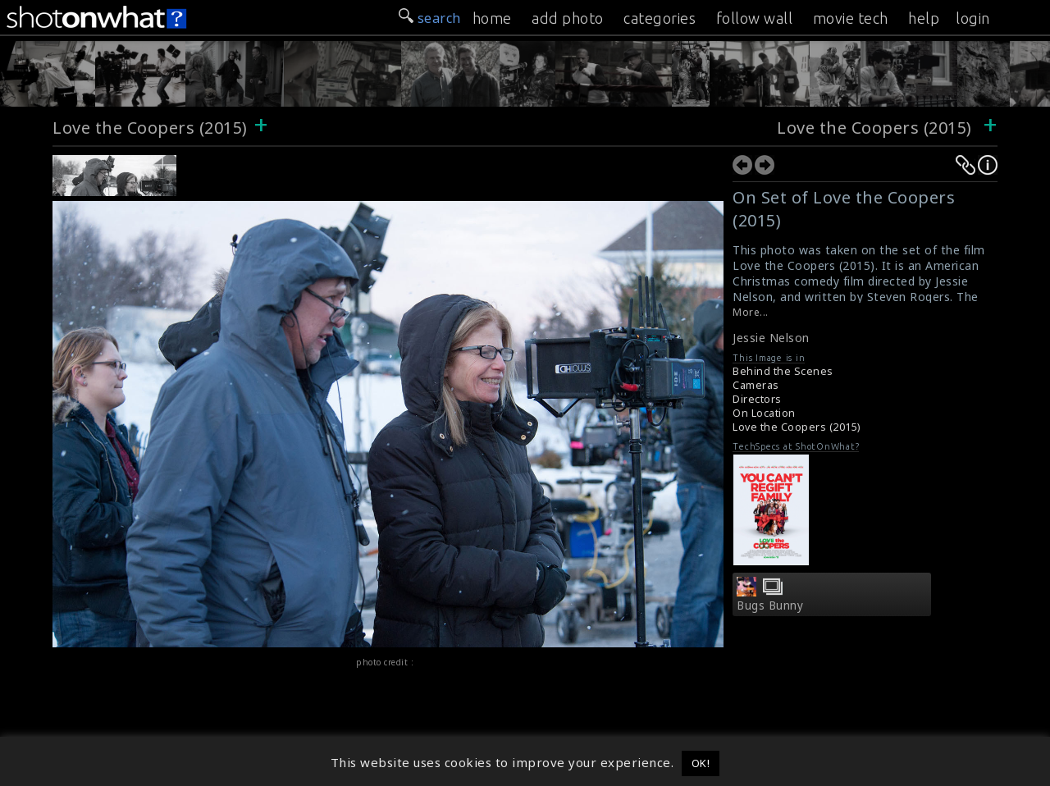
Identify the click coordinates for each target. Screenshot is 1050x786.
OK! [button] (701, 763)
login (973, 18)
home (492, 18)
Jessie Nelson (771, 337)
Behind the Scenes (783, 371)
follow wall (754, 18)
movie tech (850, 18)
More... (751, 312)
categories (659, 18)
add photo (568, 18)
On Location (764, 413)
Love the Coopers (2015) (150, 128)
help (923, 18)
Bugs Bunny (770, 605)
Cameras (756, 385)
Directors (757, 399)
